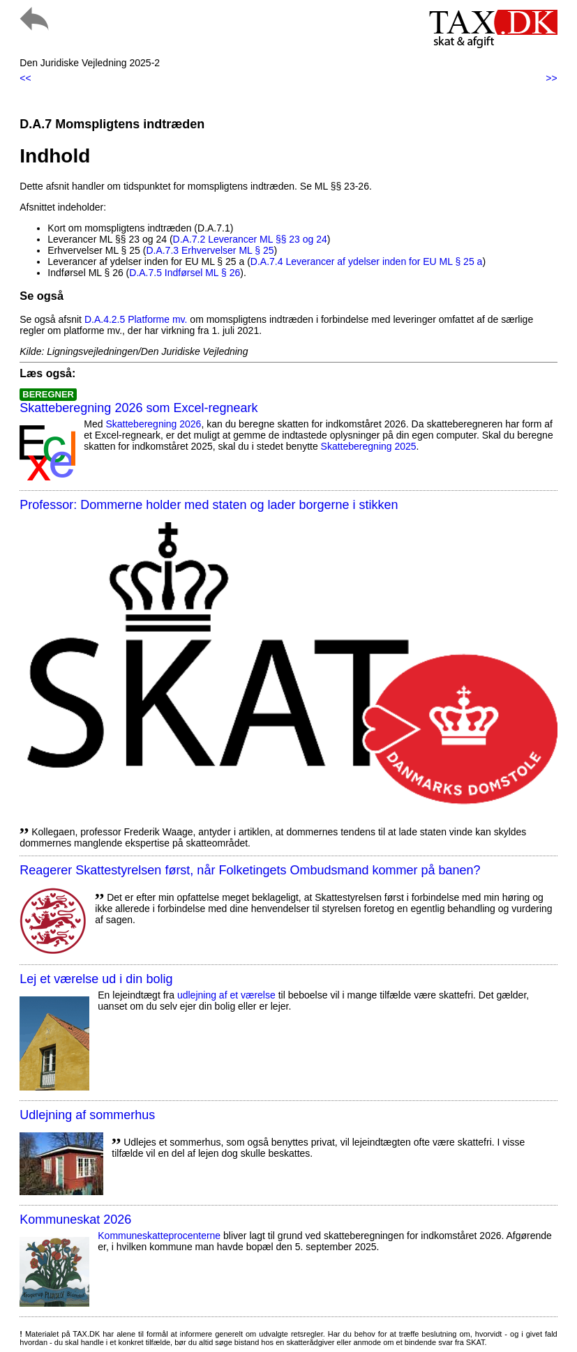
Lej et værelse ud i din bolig (96, 979)
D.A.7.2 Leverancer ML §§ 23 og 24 (250, 239)
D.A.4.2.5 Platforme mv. (136, 319)
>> (551, 78)
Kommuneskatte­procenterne (159, 1235)
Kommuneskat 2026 (75, 1219)
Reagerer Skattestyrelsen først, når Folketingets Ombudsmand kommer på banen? (250, 870)
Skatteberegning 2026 (153, 424)
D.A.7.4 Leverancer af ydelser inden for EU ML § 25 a (366, 261)
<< (25, 78)
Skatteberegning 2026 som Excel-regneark (138, 408)
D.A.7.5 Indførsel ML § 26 (184, 272)
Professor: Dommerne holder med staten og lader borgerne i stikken (209, 505)
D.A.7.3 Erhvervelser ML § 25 (209, 250)
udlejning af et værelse (226, 995)
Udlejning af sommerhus (87, 1115)
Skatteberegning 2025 (369, 446)
